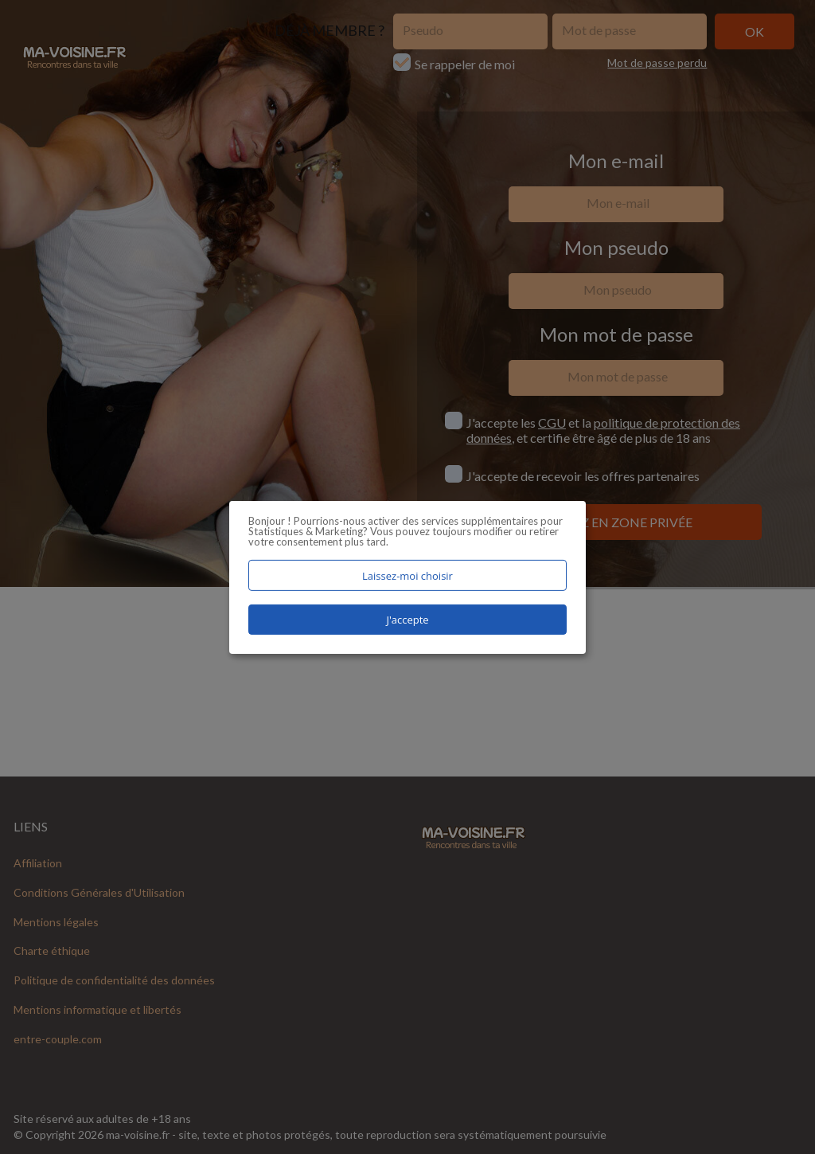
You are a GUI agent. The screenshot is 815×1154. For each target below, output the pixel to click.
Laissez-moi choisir (407, 575)
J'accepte (407, 619)
